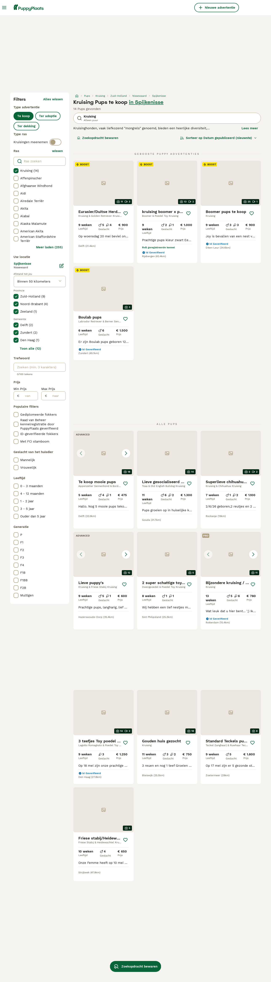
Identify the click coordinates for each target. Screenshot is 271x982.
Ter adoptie (48, 116)
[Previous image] (81, 453)
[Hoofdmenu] (4, 7)
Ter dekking (26, 126)
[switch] (55, 142)
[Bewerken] (61, 266)
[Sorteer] (218, 138)
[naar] (56, 396)
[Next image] (126, 453)
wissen (57, 151)
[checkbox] (16, 171)
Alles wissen (53, 99)
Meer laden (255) (49, 247)
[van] (28, 396)
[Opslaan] (126, 213)
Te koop (23, 116)
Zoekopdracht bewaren (97, 138)
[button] (103, 453)
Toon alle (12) (30, 348)
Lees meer (249, 128)
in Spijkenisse (146, 102)
